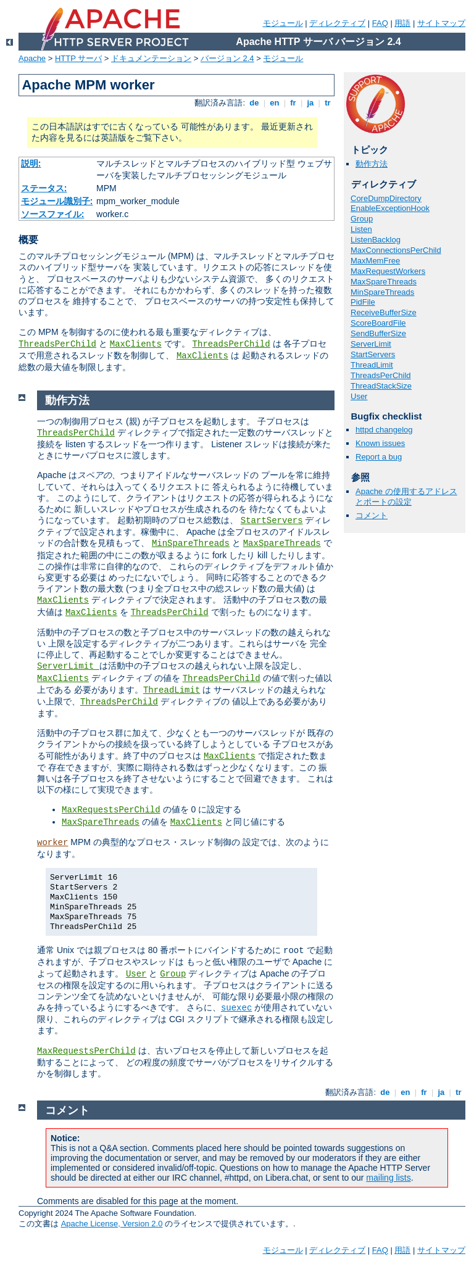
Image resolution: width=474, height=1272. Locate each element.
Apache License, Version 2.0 (112, 1223)
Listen (361, 229)
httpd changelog (384, 429)
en (274, 102)
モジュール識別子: (57, 201)
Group (362, 218)
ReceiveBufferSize (384, 312)
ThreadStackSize (381, 385)
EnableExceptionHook (390, 208)
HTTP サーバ (78, 58)
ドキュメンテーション (151, 58)
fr (293, 102)
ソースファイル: (53, 214)
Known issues (380, 443)
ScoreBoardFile (378, 323)
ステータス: (44, 188)
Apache (32, 58)
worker (52, 843)
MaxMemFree (375, 260)
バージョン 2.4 (227, 58)
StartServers (373, 354)
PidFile (363, 302)
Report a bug (379, 456)
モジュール (283, 23)
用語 (402, 23)
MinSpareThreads (382, 292)
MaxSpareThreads (384, 281)
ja (310, 102)
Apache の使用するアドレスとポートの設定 (406, 496)
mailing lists (388, 1178)
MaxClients (136, 344)
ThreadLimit (372, 365)
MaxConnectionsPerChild (396, 250)
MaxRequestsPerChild (111, 810)
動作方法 (372, 163)
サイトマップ (441, 23)
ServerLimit (371, 344)
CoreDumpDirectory (386, 198)
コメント (372, 515)
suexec (236, 1008)
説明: (31, 163)
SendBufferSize (378, 333)
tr (328, 102)
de (254, 102)
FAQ (380, 23)
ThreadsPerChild (57, 344)
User (359, 396)
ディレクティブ (337, 23)
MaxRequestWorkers (388, 271)
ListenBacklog (376, 239)
